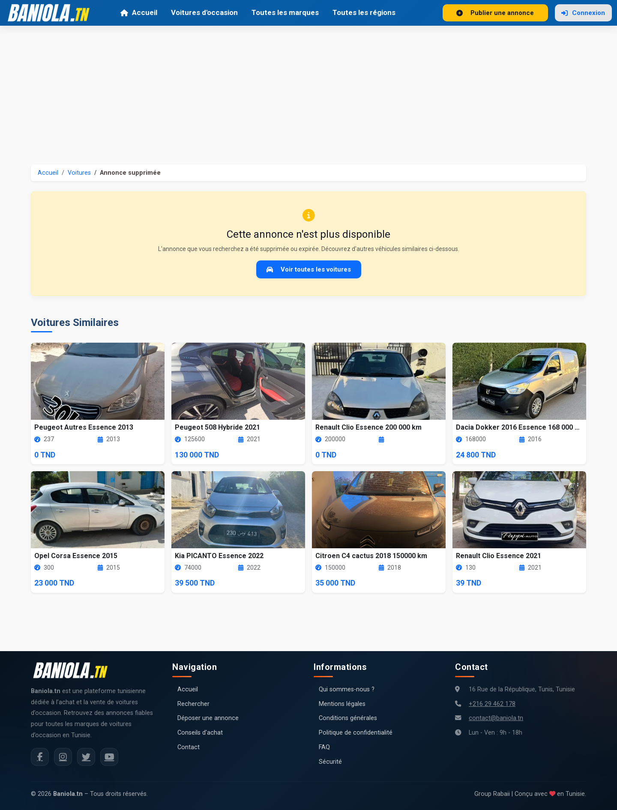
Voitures (79, 172)
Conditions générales (348, 718)
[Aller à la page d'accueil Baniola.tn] (74, 670)
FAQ (324, 747)
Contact (188, 747)
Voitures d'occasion (204, 12)
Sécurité (330, 761)
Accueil (138, 12)
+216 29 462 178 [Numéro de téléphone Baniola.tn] (492, 704)
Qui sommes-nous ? (346, 689)
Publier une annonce (495, 13)
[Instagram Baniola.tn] (63, 757)
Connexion (583, 13)
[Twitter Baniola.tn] (86, 757)
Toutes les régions (363, 12)
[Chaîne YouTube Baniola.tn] (109, 757)
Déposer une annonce (208, 718)
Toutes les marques (285, 12)
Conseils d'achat (200, 732)
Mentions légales (342, 704)
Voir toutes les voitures (309, 269)
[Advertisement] (308, 90)
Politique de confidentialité (355, 732)
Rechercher (193, 704)
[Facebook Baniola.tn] (40, 757)
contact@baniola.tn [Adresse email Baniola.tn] (496, 718)
